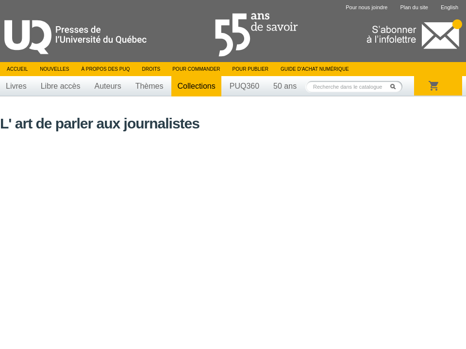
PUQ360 (244, 86)
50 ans (285, 86)
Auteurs (108, 86)
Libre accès (61, 86)
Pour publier (250, 69)
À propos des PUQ (105, 69)
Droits (151, 69)
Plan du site (414, 7)
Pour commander (196, 69)
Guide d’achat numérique (315, 69)
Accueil (17, 69)
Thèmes (149, 86)
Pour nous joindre (366, 7)
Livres (16, 86)
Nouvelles (54, 69)
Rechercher (395, 86)
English (449, 7)
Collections (196, 86)
